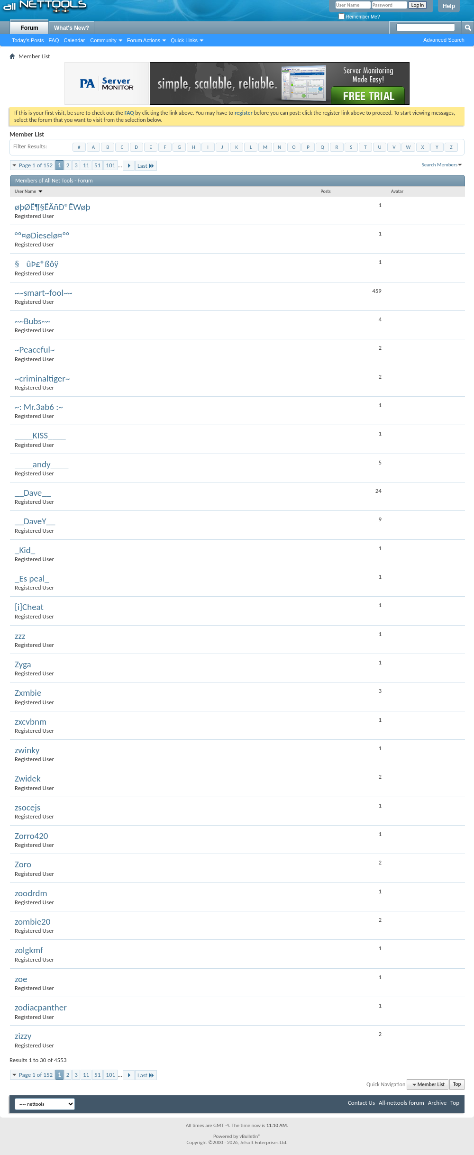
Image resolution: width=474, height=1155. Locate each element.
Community (103, 40)
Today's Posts (28, 40)
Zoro (23, 864)
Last (146, 165)
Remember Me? (359, 16)
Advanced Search (444, 40)
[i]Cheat (29, 606)
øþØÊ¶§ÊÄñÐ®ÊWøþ (53, 206)
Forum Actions (143, 40)
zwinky (27, 750)
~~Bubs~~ (33, 321)
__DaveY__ (35, 521)
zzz (20, 635)
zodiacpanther (41, 1007)
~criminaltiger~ (42, 378)
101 (110, 165)
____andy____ (41, 464)
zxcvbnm (30, 721)
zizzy (23, 1035)
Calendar (74, 40)
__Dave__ (33, 492)
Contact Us (361, 1102)
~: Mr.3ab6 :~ (39, 406)
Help (449, 6)
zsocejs (27, 807)
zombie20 (32, 921)
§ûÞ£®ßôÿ (36, 263)
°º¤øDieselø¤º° (42, 235)
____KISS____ (40, 435)
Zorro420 (31, 835)
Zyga (23, 664)
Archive (437, 1102)
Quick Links (184, 40)
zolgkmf (29, 950)
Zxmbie (28, 692)
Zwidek (28, 778)
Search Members (439, 165)
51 (97, 165)
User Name (29, 191)
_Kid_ (25, 550)
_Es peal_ (32, 578)
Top (457, 1085)
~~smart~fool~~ (44, 292)
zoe (21, 978)
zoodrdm (31, 893)
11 (86, 165)
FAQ (54, 40)
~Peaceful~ (35, 349)
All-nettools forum (401, 1102)
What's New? (71, 28)
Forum (29, 28)
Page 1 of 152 (36, 165)
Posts (325, 191)
